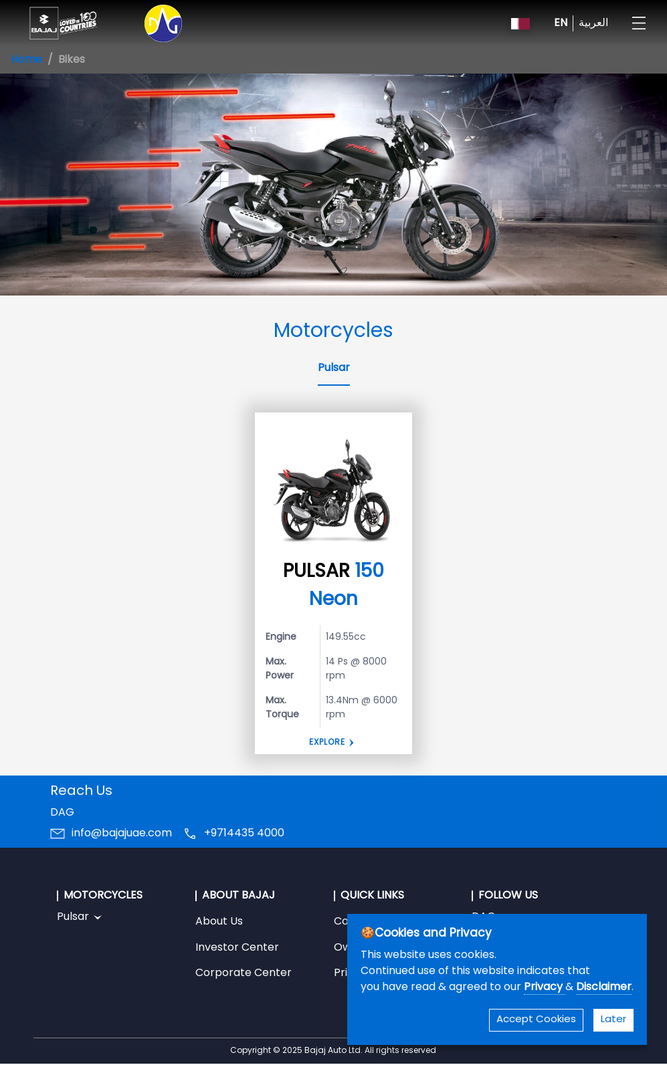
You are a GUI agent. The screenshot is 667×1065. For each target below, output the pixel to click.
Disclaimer (604, 987)
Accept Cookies (536, 1020)
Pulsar (334, 368)
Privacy (544, 987)
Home (26, 60)
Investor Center (237, 948)
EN (560, 23)
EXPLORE (327, 743)
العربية (593, 23)
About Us (219, 922)
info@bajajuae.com (122, 833)
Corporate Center (243, 973)
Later (613, 1020)
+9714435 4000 (244, 833)
